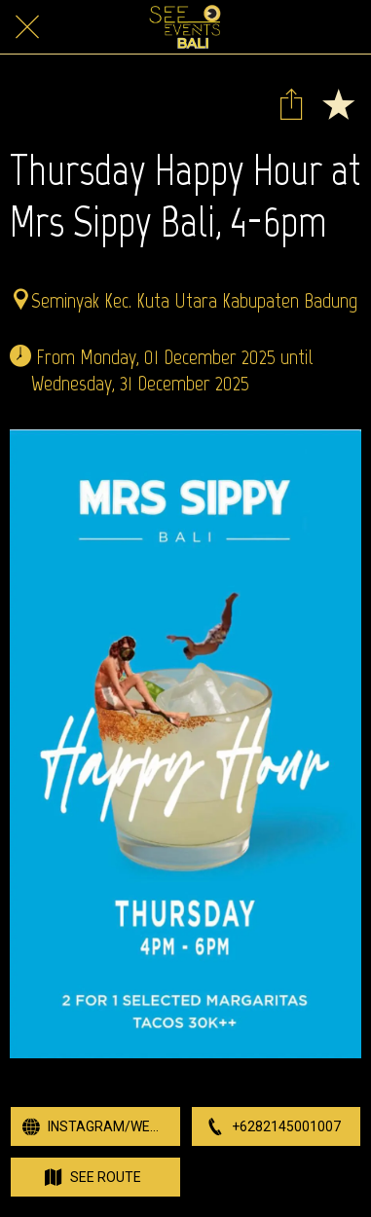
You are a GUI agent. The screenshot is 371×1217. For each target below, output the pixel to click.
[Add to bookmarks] (338, 103)
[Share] (291, 103)
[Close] (27, 27)
